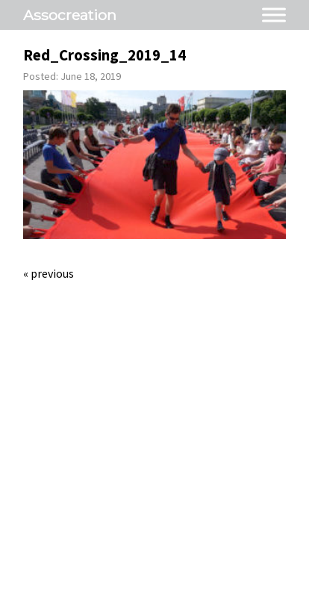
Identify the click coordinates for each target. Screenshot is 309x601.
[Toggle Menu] (274, 14)
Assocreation (69, 15)
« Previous (48, 273)
